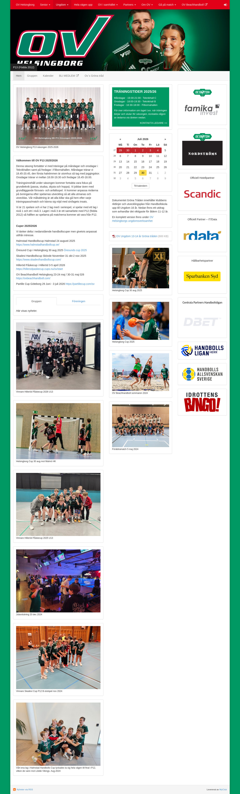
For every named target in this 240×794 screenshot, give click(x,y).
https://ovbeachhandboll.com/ (33, 278)
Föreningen (78, 301)
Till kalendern (140, 186)
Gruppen (32, 75)
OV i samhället (108, 4)
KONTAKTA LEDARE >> (153, 123)
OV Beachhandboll (195, 4)
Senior (45, 4)
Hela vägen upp (83, 4)
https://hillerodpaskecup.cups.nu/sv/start (39, 268)
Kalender (48, 75)
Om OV (147, 4)
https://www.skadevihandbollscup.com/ (38, 259)
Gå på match (167, 4)
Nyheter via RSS (25, 789)
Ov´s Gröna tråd (94, 75)
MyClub (223, 789)
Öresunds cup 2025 (75, 250)
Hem (19, 75)
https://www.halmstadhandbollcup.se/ (37, 244)
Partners (129, 4)
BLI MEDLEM (69, 75)
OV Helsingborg (25, 4)
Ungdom (62, 4)
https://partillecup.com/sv (80, 283)
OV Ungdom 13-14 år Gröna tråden (136, 236)
